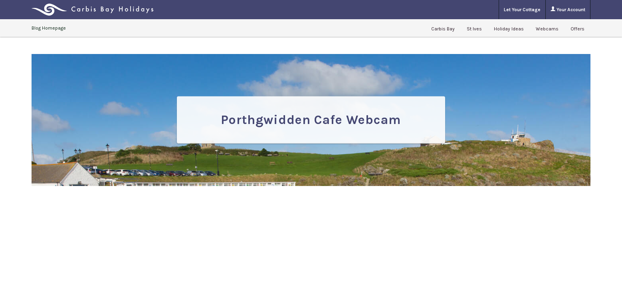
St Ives (474, 29)
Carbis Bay (443, 29)
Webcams (547, 29)
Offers (577, 29)
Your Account (568, 9)
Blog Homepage (49, 28)
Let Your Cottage (522, 9)
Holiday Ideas (509, 29)
